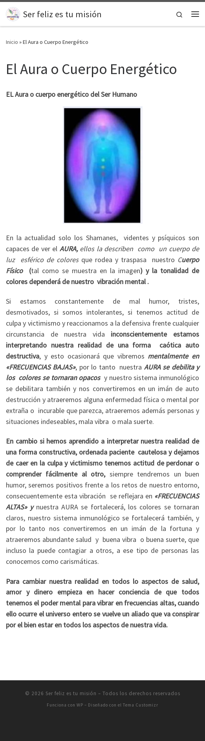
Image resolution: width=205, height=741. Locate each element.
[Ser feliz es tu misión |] (13, 12)
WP (80, 705)
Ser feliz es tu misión (71, 693)
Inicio (12, 41)
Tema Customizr (140, 705)
